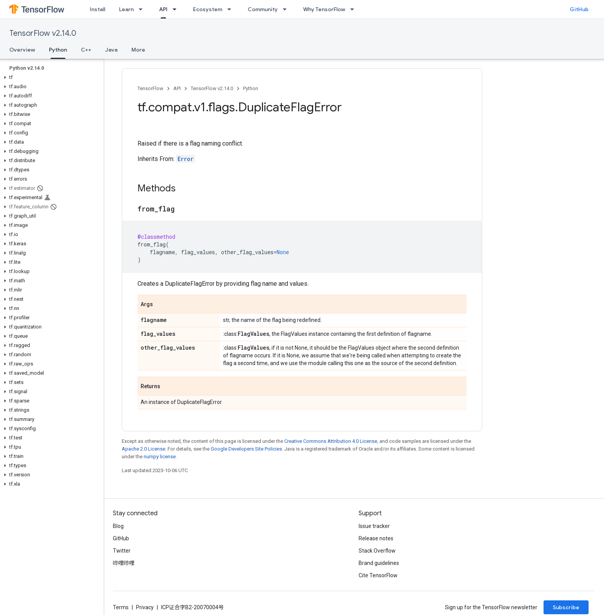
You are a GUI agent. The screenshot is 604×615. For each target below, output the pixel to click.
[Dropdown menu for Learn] (143, 9)
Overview (22, 49)
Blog (118, 526)
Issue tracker (374, 526)
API (177, 88)
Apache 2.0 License (143, 449)
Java (111, 49)
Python (250, 88)
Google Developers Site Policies (246, 449)
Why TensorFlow (324, 9)
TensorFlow (150, 88)
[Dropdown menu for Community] (287, 9)
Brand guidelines (379, 563)
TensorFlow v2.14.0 (42, 33)
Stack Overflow (377, 551)
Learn (126, 9)
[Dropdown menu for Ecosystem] (231, 9)
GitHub (579, 9)
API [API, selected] (163, 9)
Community (263, 9)
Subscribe (566, 607)
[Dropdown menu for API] (177, 9)
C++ (86, 49)
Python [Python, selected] (58, 49)
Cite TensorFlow (378, 575)
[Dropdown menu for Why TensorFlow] (354, 9)
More (138, 49)
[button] (50, 77)
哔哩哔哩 (123, 563)
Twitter (122, 551)
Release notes (376, 538)
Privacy (145, 607)
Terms (121, 607)
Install (97, 9)
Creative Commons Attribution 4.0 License (330, 441)
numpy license (160, 456)
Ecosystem (207, 9)
